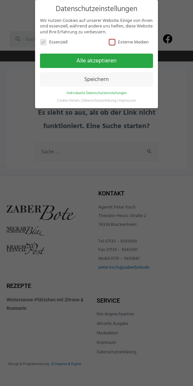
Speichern (96, 79)
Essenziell (54, 42)
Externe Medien (129, 42)
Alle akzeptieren (96, 60)
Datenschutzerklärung (99, 100)
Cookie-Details (68, 100)
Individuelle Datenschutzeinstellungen (97, 93)
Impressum (127, 100)
